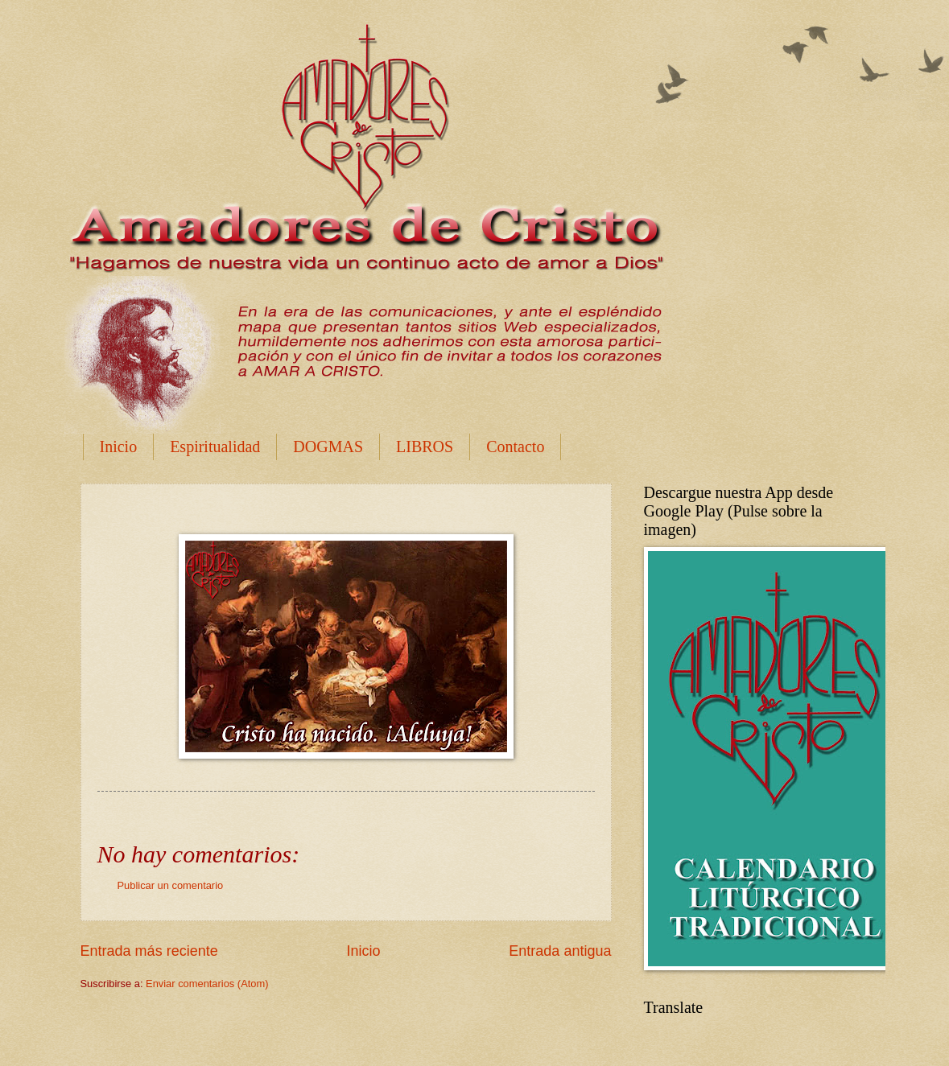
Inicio (119, 446)
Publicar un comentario (171, 885)
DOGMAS (328, 446)
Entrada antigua (560, 951)
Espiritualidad (215, 446)
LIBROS (424, 446)
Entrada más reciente (149, 951)
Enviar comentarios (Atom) (207, 984)
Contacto (515, 446)
